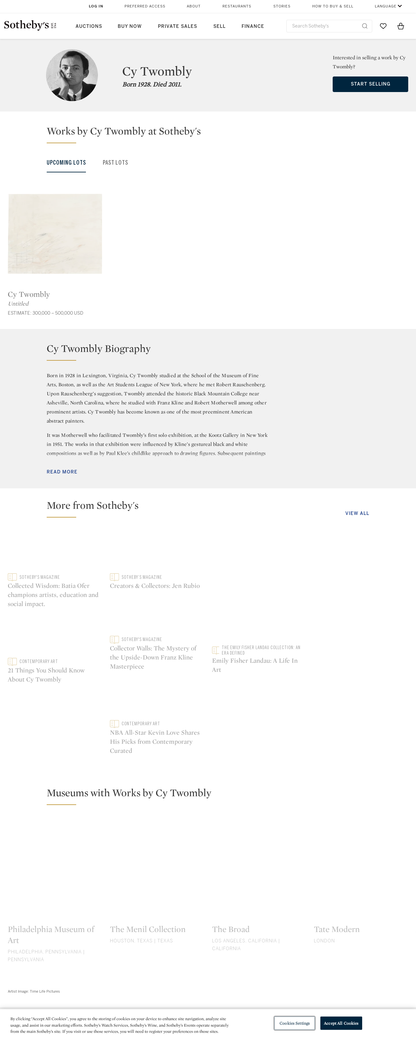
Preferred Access (145, 6)
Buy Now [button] (130, 26)
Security (260, 983)
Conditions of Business (278, 1006)
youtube (300, 943)
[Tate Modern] (361, 789)
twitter (121, 943)
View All (357, 513)
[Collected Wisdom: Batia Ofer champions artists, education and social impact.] (106, 586)
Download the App (126, 1006)
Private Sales (177, 26)
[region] (208, 1023)
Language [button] (386, 6)
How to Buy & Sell (332, 6)
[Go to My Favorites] (383, 25)
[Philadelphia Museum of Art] (55, 789)
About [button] (194, 6)
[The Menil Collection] (157, 789)
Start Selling (370, 84)
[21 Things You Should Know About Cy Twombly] (259, 586)
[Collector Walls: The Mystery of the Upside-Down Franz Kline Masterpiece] (361, 616)
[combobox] (329, 26)
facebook (179, 943)
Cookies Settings (294, 1023)
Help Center (118, 983)
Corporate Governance (204, 1006)
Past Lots (115, 162)
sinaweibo (364, 943)
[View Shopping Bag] (401, 25)
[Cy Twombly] (55, 233)
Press (184, 983)
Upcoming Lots (66, 162)
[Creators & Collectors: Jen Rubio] (361, 550)
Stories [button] (282, 6)
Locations (116, 994)
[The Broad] (259, 789)
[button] (212, 133)
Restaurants (236, 6)
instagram (238, 943)
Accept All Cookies (341, 1023)
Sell (219, 26)
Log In (96, 6)
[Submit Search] (364, 26)
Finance (253, 26)
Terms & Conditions (274, 994)
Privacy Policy (193, 994)
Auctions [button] (89, 26)
